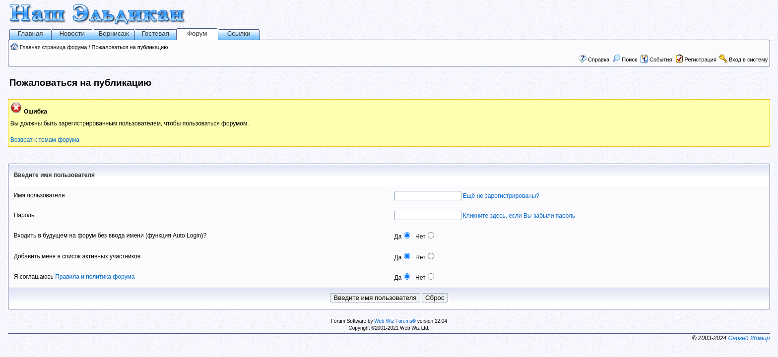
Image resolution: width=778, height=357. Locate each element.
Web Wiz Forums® (395, 321)
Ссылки (239, 33)
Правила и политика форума (94, 276)
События (656, 59)
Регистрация (700, 59)
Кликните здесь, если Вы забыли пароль (519, 215)
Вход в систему (748, 59)
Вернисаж (113, 33)
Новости (72, 33)
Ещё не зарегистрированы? (501, 195)
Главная (30, 33)
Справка (598, 59)
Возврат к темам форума (44, 139)
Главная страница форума (53, 47)
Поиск (624, 59)
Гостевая (155, 33)
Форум (197, 33)
